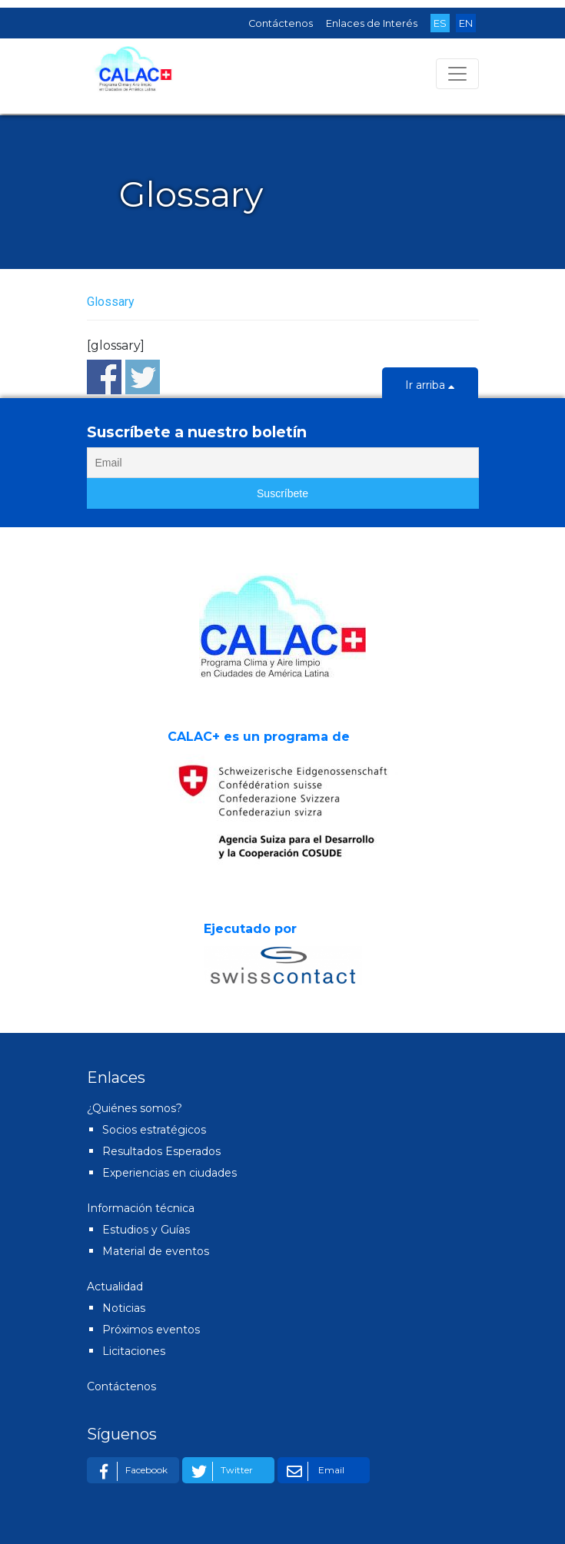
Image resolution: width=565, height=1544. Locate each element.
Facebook (129, 1471)
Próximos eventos (151, 1329)
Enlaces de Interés (371, 23)
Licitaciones (133, 1351)
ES (440, 23)
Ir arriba (430, 386)
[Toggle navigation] (457, 73)
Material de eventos (155, 1251)
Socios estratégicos (154, 1130)
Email (312, 1471)
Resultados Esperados (161, 1151)
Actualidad (115, 1286)
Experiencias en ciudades (169, 1173)
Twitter (219, 1471)
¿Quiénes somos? (134, 1108)
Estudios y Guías (146, 1230)
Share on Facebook (104, 377)
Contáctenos (280, 23)
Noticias (123, 1308)
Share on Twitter (142, 377)
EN (466, 23)
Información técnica (140, 1208)
